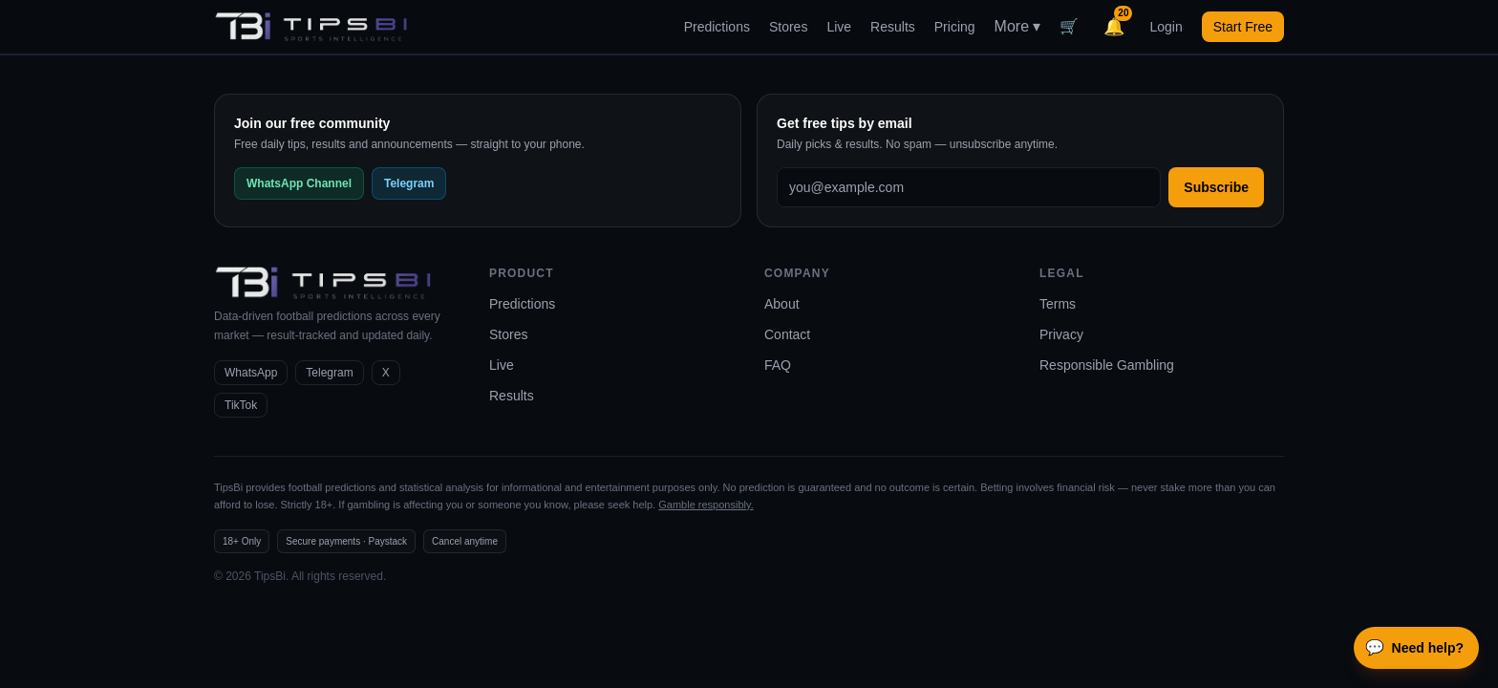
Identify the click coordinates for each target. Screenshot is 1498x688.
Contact (787, 334)
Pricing (954, 26)
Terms (1057, 304)
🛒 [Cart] (1069, 26)
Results (892, 26)
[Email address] (969, 187)
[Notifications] (1114, 27)
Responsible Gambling (1106, 365)
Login (1165, 26)
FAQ (777, 365)
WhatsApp (251, 372)
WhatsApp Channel (299, 183)
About (782, 304)
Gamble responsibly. (705, 504)
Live (838, 26)
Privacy (1061, 334)
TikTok (241, 405)
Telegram (409, 183)
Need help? (1414, 647)
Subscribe (1216, 187)
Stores (788, 26)
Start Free (1243, 26)
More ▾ (1018, 26)
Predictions (717, 26)
